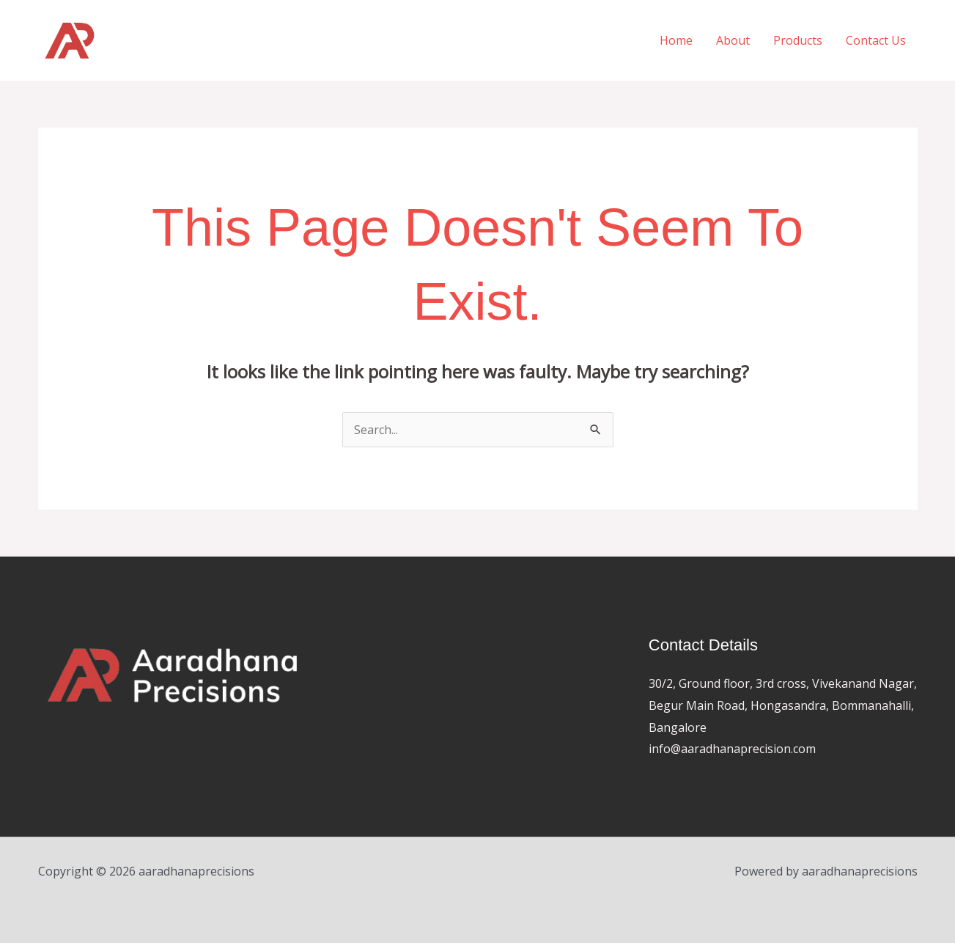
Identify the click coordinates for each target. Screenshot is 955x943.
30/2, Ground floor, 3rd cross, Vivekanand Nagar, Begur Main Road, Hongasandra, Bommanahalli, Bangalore (783, 705)
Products (797, 40)
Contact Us (876, 40)
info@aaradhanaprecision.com (732, 749)
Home (676, 40)
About (733, 40)
